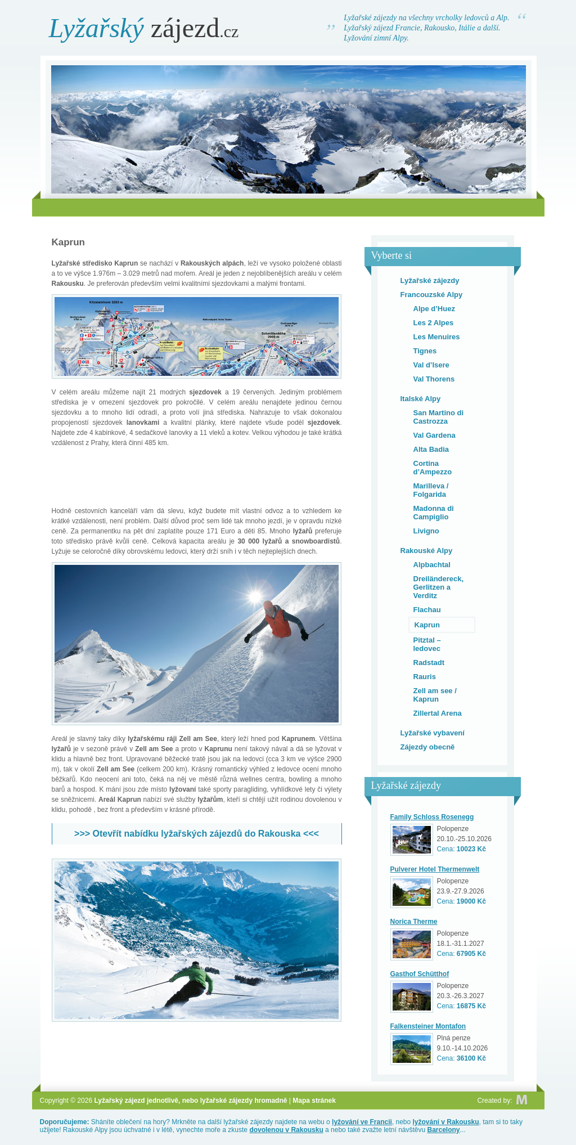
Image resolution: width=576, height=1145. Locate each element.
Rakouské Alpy (426, 550)
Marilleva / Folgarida (431, 490)
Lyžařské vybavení (432, 733)
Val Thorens (434, 379)
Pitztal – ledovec (427, 644)
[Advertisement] (288, 207)
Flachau (427, 609)
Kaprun (427, 625)
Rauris (424, 676)
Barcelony (444, 1130)
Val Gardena (434, 435)
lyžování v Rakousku (446, 1122)
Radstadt (429, 662)
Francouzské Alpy (431, 294)
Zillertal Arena (437, 713)
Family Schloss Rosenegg (432, 817)
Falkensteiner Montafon (428, 1026)
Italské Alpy (420, 398)
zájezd (144, 28)
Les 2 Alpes (433, 322)
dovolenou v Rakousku (286, 1130)
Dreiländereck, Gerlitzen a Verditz (438, 587)
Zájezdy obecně (427, 747)
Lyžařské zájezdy (430, 280)
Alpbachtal (432, 564)
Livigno (426, 531)
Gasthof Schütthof (419, 974)
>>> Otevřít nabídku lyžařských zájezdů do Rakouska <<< (196, 833)
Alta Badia (431, 449)
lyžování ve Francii (362, 1122)
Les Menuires (436, 337)
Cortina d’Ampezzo (432, 467)
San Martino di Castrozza (438, 416)
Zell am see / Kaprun (435, 694)
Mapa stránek (314, 1100)
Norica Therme (414, 922)
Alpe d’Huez (434, 308)
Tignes (425, 351)
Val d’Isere (431, 365)
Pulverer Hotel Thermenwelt (435, 869)
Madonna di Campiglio (433, 512)
